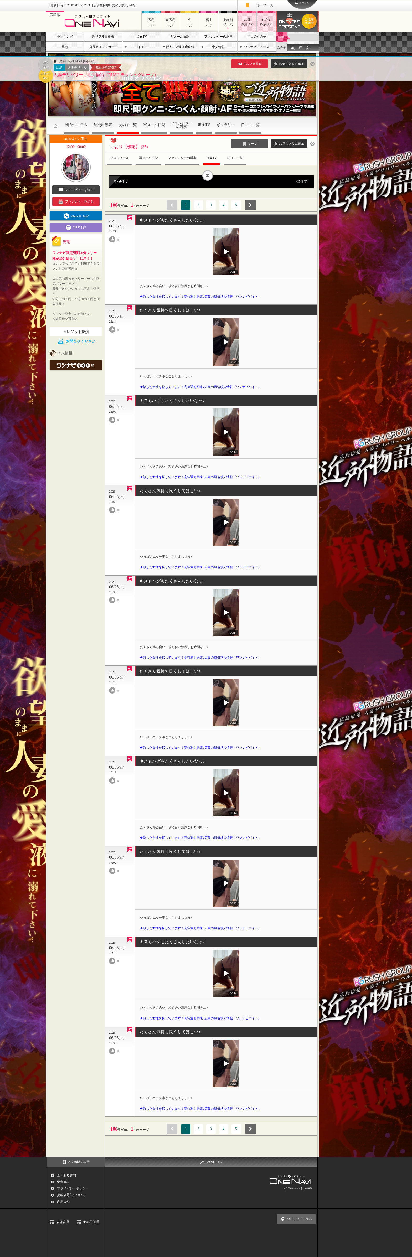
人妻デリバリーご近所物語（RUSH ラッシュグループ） (106, 75)
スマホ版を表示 (79, 1162)
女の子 (281, 47)
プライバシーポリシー (73, 1188)
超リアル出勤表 (103, 36)
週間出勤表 (103, 125)
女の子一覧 (128, 125)
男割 (65, 47)
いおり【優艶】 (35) (129, 146)
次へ (250, 205)
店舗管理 (62, 1222)
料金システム (76, 125)
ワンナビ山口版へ (299, 1219)
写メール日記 (180, 36)
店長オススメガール (103, 47)
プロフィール (119, 158)
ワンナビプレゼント (310, 21)
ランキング (65, 36)
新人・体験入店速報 (180, 47)
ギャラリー (226, 125)
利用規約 (63, 1202)
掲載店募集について (71, 1195)
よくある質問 (66, 1175)
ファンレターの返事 (218, 36)
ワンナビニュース (256, 47)
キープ (265, 5)
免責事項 (63, 1182)
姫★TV (141, 36)
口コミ (141, 47)
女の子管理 (91, 1222)
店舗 (281, 37)
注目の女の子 (256, 36)
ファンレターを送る (76, 201)
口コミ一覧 (250, 125)
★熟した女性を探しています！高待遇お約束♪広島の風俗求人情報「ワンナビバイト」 (200, 296)
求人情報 (218, 47)
